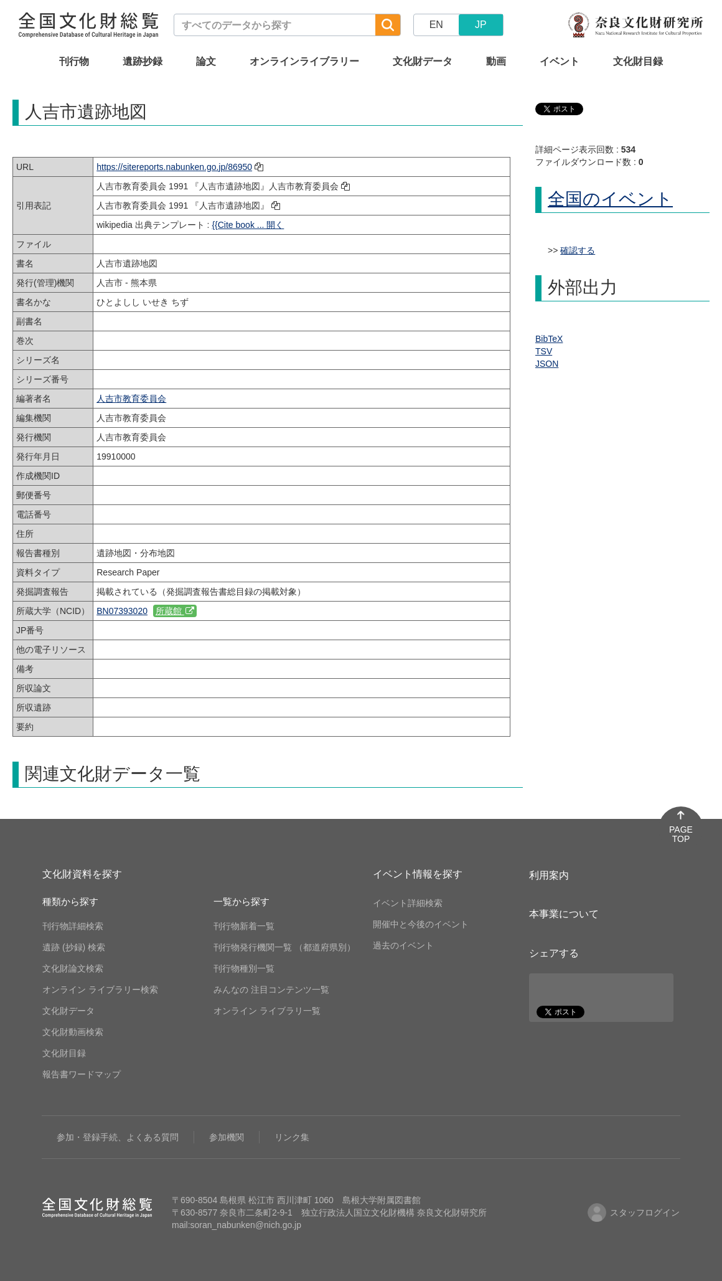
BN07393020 (122, 611)
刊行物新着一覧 (243, 926)
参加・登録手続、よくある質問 (118, 1137)
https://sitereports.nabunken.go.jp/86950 (174, 167)
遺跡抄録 (142, 61)
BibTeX (549, 339)
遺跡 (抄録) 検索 (73, 947)
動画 (496, 61)
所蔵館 (175, 611)
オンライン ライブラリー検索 (100, 990)
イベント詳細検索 (408, 903)
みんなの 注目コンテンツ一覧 (271, 990)
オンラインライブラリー (304, 61)
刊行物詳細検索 (72, 926)
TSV (543, 351)
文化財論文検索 (72, 968)
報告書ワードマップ (81, 1074)
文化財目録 (638, 61)
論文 (206, 61)
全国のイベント (610, 199)
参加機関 (226, 1137)
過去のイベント (403, 945)
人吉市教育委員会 (131, 399)
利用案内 (549, 875)
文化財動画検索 (72, 1032)
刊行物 (74, 61)
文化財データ (422, 61)
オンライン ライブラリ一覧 (267, 1011)
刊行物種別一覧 (243, 968)
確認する (577, 250)
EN (436, 24)
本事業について (564, 914)
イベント (559, 61)
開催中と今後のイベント (421, 924)
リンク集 (291, 1137)
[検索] (387, 24)
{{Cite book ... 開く (248, 225)
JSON (546, 364)
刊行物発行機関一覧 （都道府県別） (284, 947)
